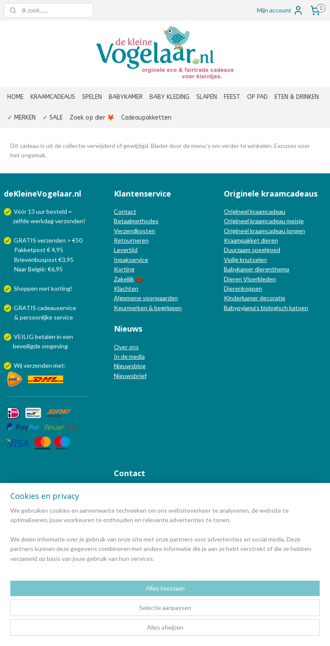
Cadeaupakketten (146, 117)
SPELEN (92, 97)
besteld (56, 211)
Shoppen (26, 288)
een (68, 336)
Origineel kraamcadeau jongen (264, 230)
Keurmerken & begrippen (148, 307)
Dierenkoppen (243, 288)
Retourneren (131, 240)
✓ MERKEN (21, 117)
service (62, 317)
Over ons (126, 347)
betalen (45, 336)
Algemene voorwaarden (146, 297)
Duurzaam (238, 249)
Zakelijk (124, 279)
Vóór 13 (25, 211)
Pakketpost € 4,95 (34, 249)
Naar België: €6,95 (38, 269)
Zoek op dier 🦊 (92, 117)
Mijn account (280, 10)
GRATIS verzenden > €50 (48, 240)
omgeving (55, 346)
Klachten (126, 288)
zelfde (21, 221)
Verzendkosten (134, 230)
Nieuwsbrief (130, 375)
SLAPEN (206, 97)
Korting (124, 269)
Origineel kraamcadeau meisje (264, 221)
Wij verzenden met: (40, 365)
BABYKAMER (126, 97)
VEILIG (24, 336)
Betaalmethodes (136, 221)
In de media (129, 356)
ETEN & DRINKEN (297, 97)
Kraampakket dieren (251, 240)
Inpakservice (131, 259)
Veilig (232, 259)
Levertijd (126, 249)
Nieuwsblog (130, 365)
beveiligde (26, 346)
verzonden (69, 221)
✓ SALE (53, 117)
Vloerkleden (259, 279)
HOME (15, 97)
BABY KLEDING (169, 97)
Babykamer (239, 269)
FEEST (232, 97)
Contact (125, 211)
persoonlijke (36, 317)
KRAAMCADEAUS (53, 97)
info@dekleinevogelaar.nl (158, 491)
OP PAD (257, 97)
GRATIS (25, 307)
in (59, 336)
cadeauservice (56, 307)
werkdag (42, 221)
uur (40, 211)
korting (60, 288)
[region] (108, 602)
